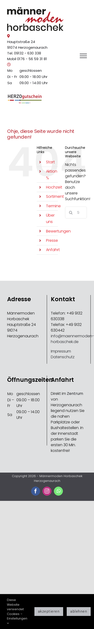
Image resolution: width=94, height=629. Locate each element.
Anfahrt (53, 249)
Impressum (61, 351)
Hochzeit (54, 187)
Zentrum (75, 393)
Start (50, 162)
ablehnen (78, 611)
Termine (53, 206)
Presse (52, 240)
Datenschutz (63, 357)
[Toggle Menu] (83, 56)
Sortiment (55, 196)
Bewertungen (58, 231)
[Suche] (71, 212)
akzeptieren (49, 611)
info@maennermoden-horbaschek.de (72, 338)
